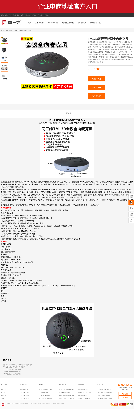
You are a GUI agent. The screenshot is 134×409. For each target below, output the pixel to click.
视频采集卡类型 (24, 395)
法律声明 (3, 398)
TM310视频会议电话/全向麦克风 (14, 367)
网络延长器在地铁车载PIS (65, 389)
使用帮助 (100, 384)
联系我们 (3, 392)
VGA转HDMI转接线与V (46, 398)
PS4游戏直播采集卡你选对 (104, 398)
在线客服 (125, 394)
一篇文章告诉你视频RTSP (104, 392)
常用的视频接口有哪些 (45, 389)
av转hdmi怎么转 (44, 392)
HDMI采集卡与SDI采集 (103, 395)
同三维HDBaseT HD (64, 392)
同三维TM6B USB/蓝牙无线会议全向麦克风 (17, 365)
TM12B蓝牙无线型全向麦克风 (22, 30)
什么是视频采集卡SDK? (104, 389)
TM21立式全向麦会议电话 (12, 369)
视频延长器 (62, 384)
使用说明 (96, 96)
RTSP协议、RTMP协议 (84, 392)
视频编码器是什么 (83, 389)
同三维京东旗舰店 (30, 15)
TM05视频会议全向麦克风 (12, 371)
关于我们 (4, 384)
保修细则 (3, 395)
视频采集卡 (23, 384)
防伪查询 (125, 397)
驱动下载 (96, 87)
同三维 (3, 30)
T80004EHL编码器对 (84, 398)
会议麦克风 (9, 30)
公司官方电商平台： (6, 15)
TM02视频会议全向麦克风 (12, 374)
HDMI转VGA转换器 (44, 395)
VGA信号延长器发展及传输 (66, 395)
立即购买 (96, 79)
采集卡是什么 (24, 389)
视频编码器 (81, 384)
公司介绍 (3, 389)
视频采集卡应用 (24, 398)
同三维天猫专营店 (18, 15)
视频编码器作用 (82, 395)
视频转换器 (43, 384)
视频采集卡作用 (24, 392)
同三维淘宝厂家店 (43, 15)
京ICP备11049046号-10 (57, 403)
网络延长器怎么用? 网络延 (66, 398)
